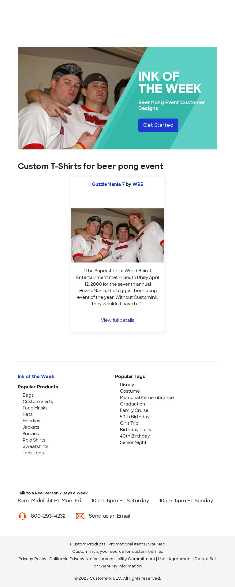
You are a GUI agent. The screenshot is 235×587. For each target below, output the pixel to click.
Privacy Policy (32, 558)
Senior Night (133, 442)
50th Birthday (135, 417)
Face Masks (35, 408)
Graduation (132, 404)
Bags (28, 395)
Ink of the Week (36, 376)
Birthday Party (135, 429)
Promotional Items (126, 544)
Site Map (156, 544)
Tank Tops (33, 453)
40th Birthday (135, 436)
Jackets (31, 427)
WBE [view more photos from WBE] (137, 184)
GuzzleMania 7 (108, 184)
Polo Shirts (34, 440)
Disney (127, 384)
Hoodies (31, 421)
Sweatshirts (35, 446)
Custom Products (88, 544)
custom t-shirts (147, 551)
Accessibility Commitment (128, 558)
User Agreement (175, 558)
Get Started (158, 125)
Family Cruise (134, 410)
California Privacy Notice (74, 558)
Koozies (31, 433)
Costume (130, 391)
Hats (27, 414)
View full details (117, 320)
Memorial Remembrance (147, 397)
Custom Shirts (38, 401)
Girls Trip (129, 423)
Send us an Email (109, 516)
